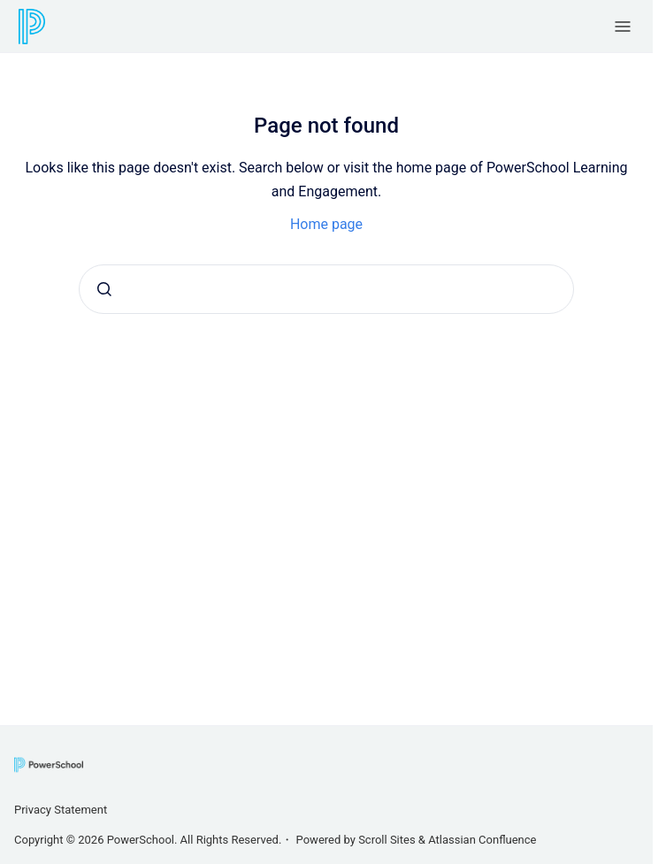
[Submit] (104, 289)
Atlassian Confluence (482, 839)
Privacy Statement (60, 809)
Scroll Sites (387, 839)
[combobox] (326, 289)
